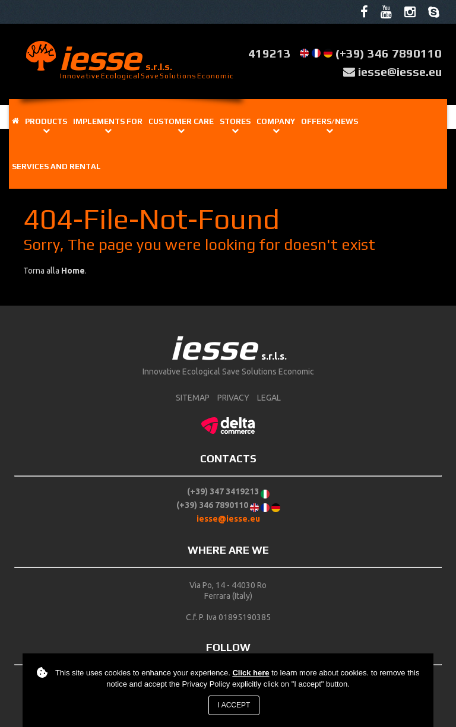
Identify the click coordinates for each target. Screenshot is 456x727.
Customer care (181, 121)
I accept (234, 705)
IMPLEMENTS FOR (107, 121)
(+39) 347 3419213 (223, 491)
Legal (269, 397)
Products (46, 121)
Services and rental (56, 166)
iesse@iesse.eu (400, 71)
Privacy (233, 397)
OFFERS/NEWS (329, 121)
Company (275, 121)
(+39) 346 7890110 (388, 53)
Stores (235, 121)
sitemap (193, 397)
